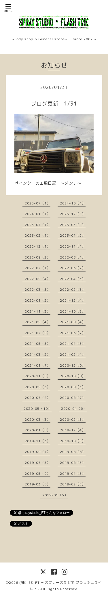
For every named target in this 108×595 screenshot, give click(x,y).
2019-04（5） (73, 473)
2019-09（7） (37, 451)
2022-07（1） (37, 267)
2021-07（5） (37, 332)
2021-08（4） (73, 321)
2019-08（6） (73, 451)
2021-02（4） (73, 354)
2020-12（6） (73, 365)
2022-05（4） (37, 278)
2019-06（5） (73, 462)
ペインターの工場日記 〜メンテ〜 (47, 183)
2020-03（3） (37, 419)
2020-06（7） (73, 397)
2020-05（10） (38, 408)
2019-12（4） (73, 430)
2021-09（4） (37, 321)
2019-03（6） (37, 484)
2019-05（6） (37, 473)
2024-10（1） (73, 203)
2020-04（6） (74, 408)
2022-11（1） (73, 246)
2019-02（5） (73, 484)
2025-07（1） (37, 203)
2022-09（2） (37, 257)
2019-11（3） (37, 441)
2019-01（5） (55, 495)
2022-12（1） (37, 246)
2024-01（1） (37, 213)
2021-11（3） (37, 311)
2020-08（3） (73, 386)
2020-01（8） (37, 430)
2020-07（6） (37, 397)
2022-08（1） (73, 257)
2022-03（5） (37, 289)
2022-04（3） (73, 278)
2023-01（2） (73, 235)
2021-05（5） (37, 343)
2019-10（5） (73, 441)
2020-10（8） (73, 376)
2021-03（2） (37, 354)
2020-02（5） (73, 419)
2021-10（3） (73, 311)
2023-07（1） (37, 224)
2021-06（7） (73, 332)
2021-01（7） (37, 365)
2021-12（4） (73, 300)
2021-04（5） (73, 343)
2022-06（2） (73, 267)
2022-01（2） (37, 300)
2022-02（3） (73, 289)
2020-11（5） (37, 376)
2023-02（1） (37, 235)
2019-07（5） (37, 462)
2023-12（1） (73, 213)
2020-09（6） (37, 386)
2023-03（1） (73, 224)
